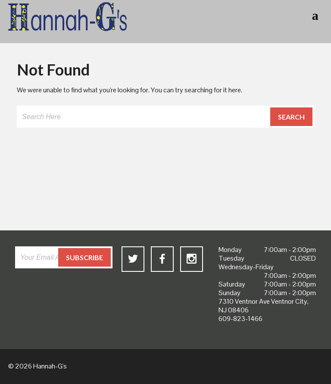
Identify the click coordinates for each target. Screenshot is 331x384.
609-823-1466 (240, 318)
